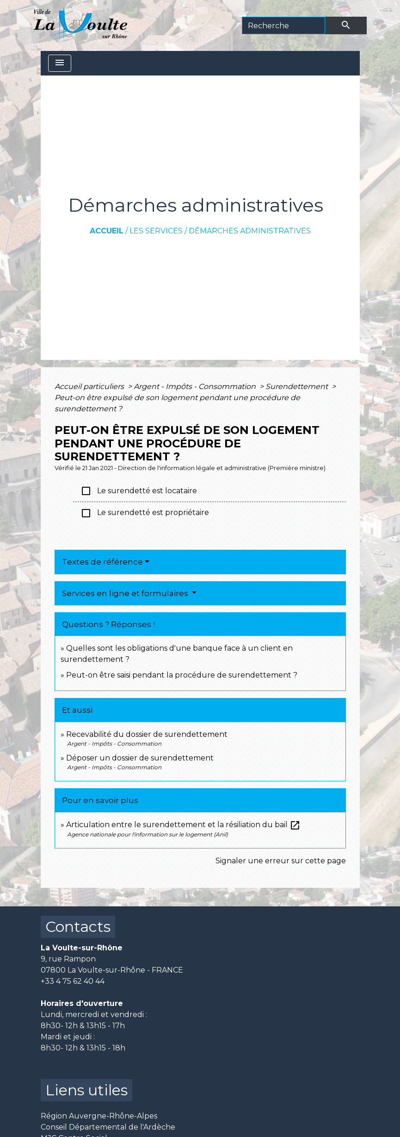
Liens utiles (86, 1090)
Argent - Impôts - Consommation (196, 386)
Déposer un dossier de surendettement (140, 758)
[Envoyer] (346, 25)
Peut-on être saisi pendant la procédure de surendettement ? (181, 675)
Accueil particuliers (90, 386)
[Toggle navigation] (59, 63)
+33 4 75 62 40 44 (73, 981)
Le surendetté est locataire (138, 490)
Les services (156, 230)
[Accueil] (81, 25)
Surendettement (297, 386)
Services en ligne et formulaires (126, 593)
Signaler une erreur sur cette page (280, 860)
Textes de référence (102, 561)
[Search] (283, 25)
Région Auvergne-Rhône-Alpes (99, 1116)
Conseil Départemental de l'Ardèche (108, 1127)
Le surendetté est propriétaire (144, 513)
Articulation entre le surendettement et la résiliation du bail (183, 824)
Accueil (106, 230)
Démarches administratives (250, 230)
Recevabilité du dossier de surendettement (147, 734)
